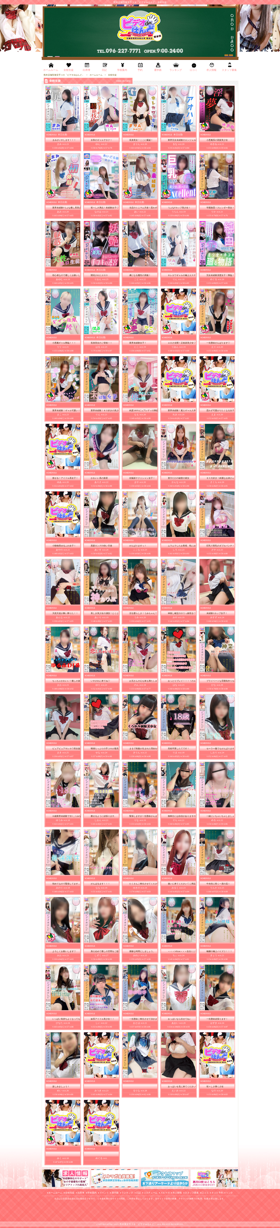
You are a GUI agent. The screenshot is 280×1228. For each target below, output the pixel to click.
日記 (138, 1192)
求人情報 (177, 1192)
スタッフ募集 (192, 1192)
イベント (104, 1192)
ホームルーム (55, 1192)
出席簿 (80, 1192)
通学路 (115, 1192)
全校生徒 (69, 1192)
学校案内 (92, 1192)
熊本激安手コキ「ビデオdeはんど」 (137, 1224)
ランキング (127, 1192)
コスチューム (151, 1192)
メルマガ (165, 1192)
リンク (229, 1192)
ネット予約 (217, 1192)
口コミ (205, 1192)
